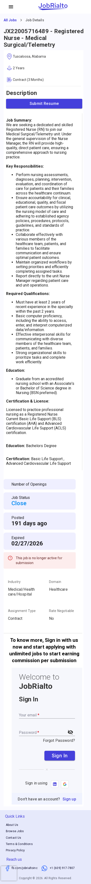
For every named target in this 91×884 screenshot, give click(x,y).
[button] (65, 784)
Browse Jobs (15, 831)
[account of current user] (11, 7)
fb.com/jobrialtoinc (25, 868)
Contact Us (13, 837)
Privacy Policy (15, 850)
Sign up (69, 799)
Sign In (59, 755)
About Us (12, 825)
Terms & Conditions (19, 844)
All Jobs (10, 20)
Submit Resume (44, 104)
